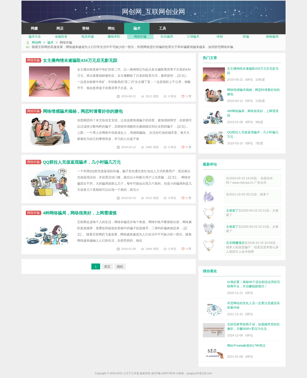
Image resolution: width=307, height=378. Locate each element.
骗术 (136, 28)
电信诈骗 (87, 36)
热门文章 (210, 58)
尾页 (107, 266)
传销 (220, 36)
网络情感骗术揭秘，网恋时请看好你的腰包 (83, 111)
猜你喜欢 (210, 271)
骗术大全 (35, 36)
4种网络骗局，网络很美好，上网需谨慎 (80, 213)
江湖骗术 (193, 36)
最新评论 (210, 164)
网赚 (34, 28)
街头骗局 (167, 36)
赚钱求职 (114, 36)
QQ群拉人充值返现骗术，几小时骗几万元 (82, 162)
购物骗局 (272, 36)
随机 (120, 266)
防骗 (246, 36)
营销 (85, 28)
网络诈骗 (140, 36)
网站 (111, 28)
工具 (162, 28)
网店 (59, 28)
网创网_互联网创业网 (153, 11)
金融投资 (61, 36)
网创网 (36, 42)
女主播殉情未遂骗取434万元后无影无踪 (80, 60)
